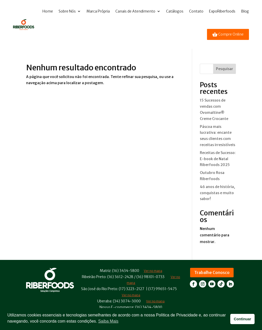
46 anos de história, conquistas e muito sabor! (217, 192)
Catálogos (174, 11)
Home (47, 11)
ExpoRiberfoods (222, 11)
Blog (245, 11)
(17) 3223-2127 (131, 289)
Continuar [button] (242, 319)
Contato (196, 11)
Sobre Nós (67, 11)
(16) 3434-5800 (125, 270)
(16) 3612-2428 (120, 276)
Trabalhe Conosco (212, 272)
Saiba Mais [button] (108, 321)
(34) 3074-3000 (127, 301)
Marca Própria (98, 11)
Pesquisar (224, 69)
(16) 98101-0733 (150, 276)
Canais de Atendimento (135, 11)
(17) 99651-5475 (162, 289)
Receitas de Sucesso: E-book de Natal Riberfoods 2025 (218, 158)
